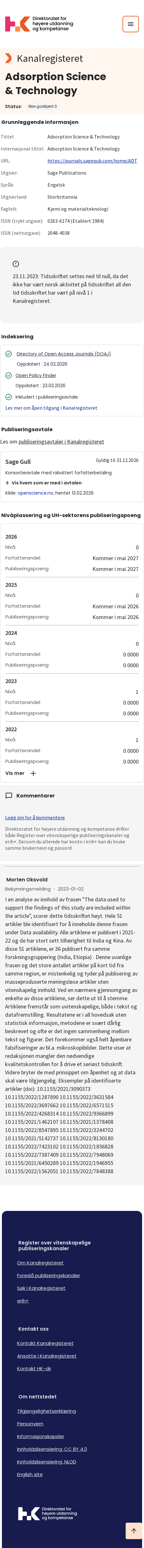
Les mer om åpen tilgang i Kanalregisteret (51, 408)
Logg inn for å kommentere (35, 817)
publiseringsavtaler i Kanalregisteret (61, 441)
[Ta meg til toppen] (134, 1531)
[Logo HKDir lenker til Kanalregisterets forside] (43, 24)
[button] (72, 773)
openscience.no (35, 493)
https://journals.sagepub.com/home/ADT (92, 160)
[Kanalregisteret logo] (72, 58)
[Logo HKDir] (72, 1514)
